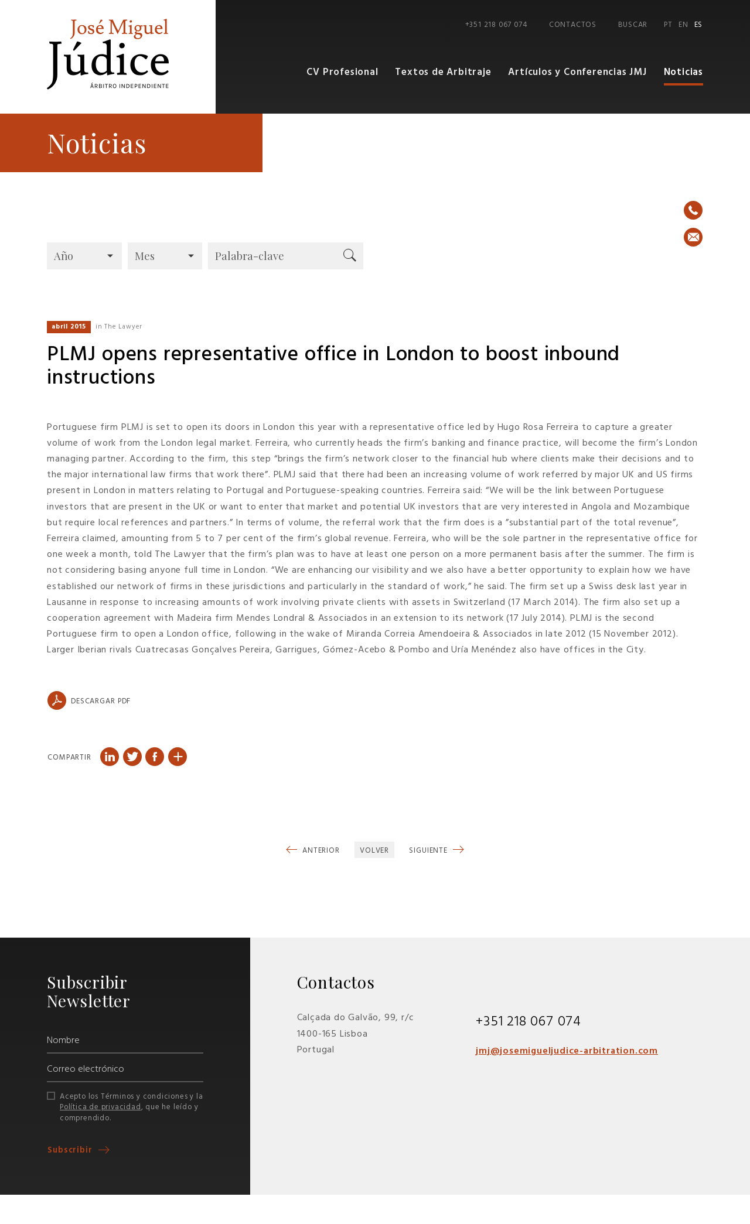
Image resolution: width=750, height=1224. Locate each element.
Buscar (632, 25)
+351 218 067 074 (496, 25)
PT (668, 25)
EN (683, 25)
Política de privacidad (100, 1107)
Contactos (572, 25)
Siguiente (429, 851)
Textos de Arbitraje (443, 72)
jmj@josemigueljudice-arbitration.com (568, 1051)
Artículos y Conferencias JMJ (577, 72)
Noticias (683, 72)
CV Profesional (342, 72)
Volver (374, 851)
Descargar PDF (89, 700)
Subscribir (71, 1150)
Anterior (320, 851)
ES (698, 25)
